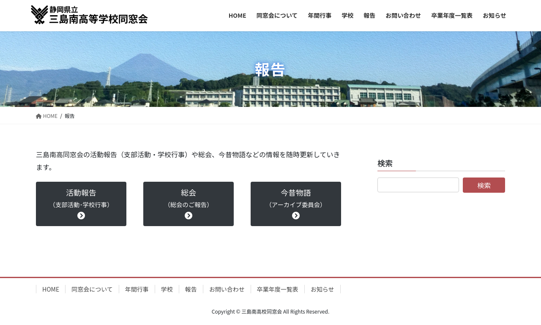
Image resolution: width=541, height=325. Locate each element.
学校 (167, 289)
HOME (50, 289)
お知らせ (322, 289)
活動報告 (81, 203)
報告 (191, 289)
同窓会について (92, 289)
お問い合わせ (227, 289)
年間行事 (137, 289)
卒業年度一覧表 (277, 289)
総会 (188, 203)
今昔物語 (295, 203)
